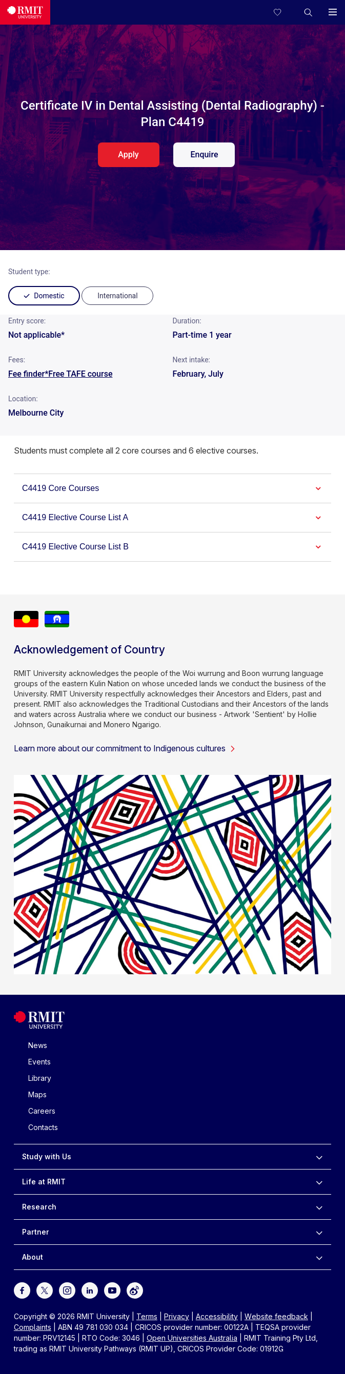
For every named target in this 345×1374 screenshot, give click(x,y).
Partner (35, 1231)
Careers (41, 1110)
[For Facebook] (22, 1289)
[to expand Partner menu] (319, 1232)
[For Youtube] (112, 1289)
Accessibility (217, 1316)
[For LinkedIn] (90, 1289)
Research (39, 1206)
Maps (37, 1094)
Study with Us (46, 1156)
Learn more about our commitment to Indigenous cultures (125, 748)
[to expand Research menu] (319, 1207)
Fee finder (26, 374)
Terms (146, 1316)
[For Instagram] (67, 1289)
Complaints (32, 1327)
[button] (308, 12)
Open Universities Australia (192, 1338)
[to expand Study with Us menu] (319, 1157)
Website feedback (276, 1316)
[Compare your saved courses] (283, 12)
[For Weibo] (135, 1289)
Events (39, 1061)
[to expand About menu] (319, 1257)
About (32, 1257)
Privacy (176, 1316)
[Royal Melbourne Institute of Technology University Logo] (39, 1026)
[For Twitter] (44, 1289)
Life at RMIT (44, 1181)
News (37, 1045)
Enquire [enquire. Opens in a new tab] (204, 154)
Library (39, 1078)
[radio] (117, 295)
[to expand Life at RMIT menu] (319, 1182)
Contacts (43, 1127)
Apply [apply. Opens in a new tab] (128, 154)
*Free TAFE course (78, 374)
